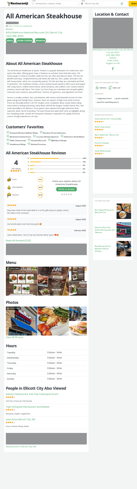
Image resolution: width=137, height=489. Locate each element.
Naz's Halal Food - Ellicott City (107, 135)
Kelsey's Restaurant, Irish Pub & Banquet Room (32, 394)
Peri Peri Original (102, 143)
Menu (10, 40)
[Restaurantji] (17, 3)
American (18, 26)
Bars (11, 26)
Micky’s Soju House (102, 127)
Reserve (40, 40)
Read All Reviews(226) (18, 240)
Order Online (24, 40)
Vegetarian (27, 26)
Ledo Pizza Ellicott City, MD (20, 419)
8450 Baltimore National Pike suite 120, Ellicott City (34, 32)
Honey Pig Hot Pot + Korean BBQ (108, 119)
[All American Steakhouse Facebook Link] (112, 68)
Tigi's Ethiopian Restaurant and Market (27, 406)
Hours (9, 29)
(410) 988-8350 (15, 36)
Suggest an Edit (113, 63)
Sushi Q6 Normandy (103, 151)
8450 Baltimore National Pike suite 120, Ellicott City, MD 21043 (113, 51)
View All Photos (14, 337)
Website (113, 58)
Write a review (66, 189)
